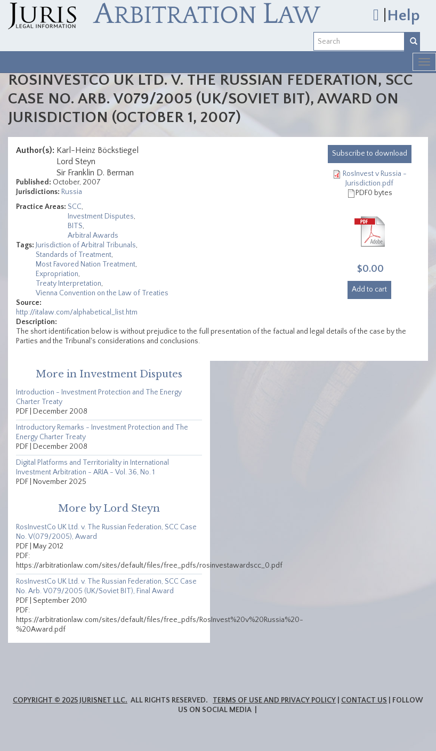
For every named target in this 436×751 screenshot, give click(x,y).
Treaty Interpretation (68, 283)
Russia (71, 192)
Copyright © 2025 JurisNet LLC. (70, 700)
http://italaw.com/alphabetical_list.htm (77, 312)
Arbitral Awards (93, 235)
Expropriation (57, 274)
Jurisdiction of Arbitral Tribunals (86, 245)
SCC (75, 207)
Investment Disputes (101, 216)
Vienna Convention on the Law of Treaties (102, 293)
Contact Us (364, 700)
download (369, 153)
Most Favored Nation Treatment (85, 264)
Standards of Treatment (73, 255)
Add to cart (369, 289)
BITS (75, 226)
